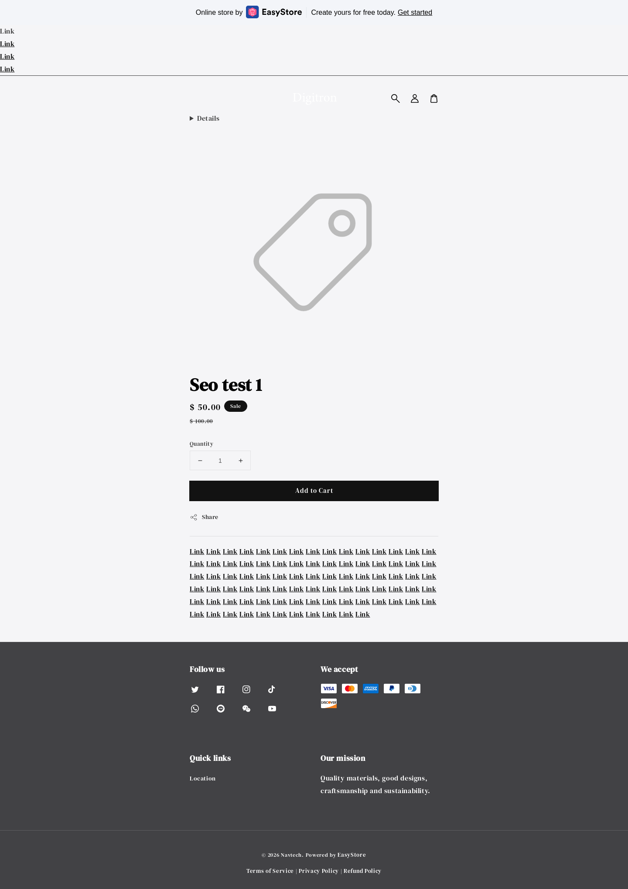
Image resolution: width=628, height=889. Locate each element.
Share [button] (204, 516)
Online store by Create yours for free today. (314, 12)
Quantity (201, 444)
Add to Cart (314, 490)
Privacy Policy (319, 871)
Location (203, 778)
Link (7, 43)
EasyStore (352, 854)
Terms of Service (270, 871)
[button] (395, 98)
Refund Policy (363, 871)
